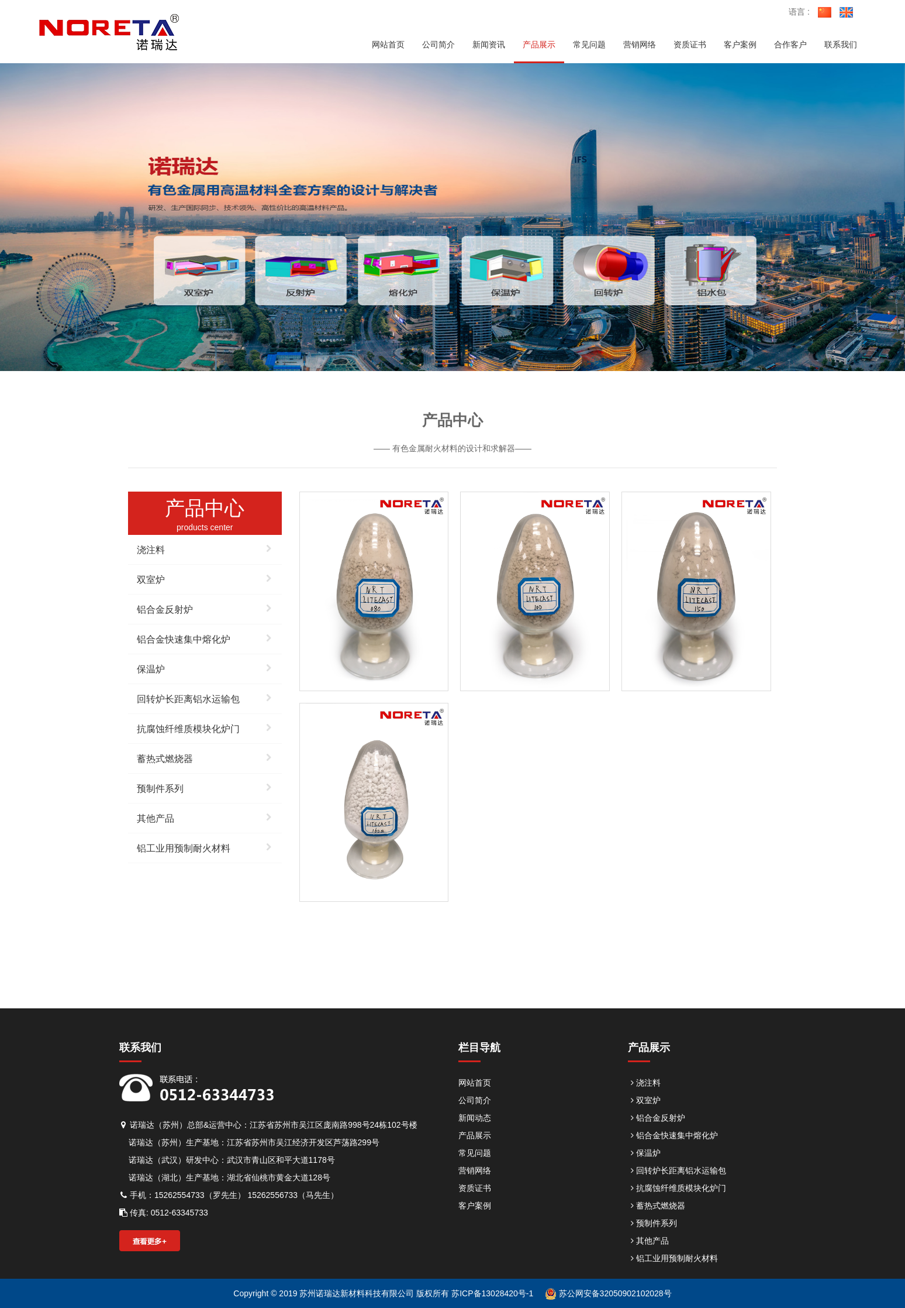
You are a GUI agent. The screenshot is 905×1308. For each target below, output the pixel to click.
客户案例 (474, 1205)
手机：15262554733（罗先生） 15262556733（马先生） (228, 1195)
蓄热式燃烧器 (205, 757)
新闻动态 (474, 1117)
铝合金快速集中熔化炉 (205, 637)
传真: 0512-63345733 (163, 1212)
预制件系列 (205, 787)
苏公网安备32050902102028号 (608, 1293)
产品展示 (474, 1135)
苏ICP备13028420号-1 (491, 1293)
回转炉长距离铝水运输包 (205, 697)
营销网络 (474, 1170)
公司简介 (474, 1100)
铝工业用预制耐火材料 (205, 846)
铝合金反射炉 (205, 608)
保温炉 (205, 667)
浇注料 (205, 548)
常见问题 (474, 1153)
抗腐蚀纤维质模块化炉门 (205, 727)
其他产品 (205, 817)
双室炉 (205, 578)
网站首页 (474, 1082)
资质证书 (474, 1188)
